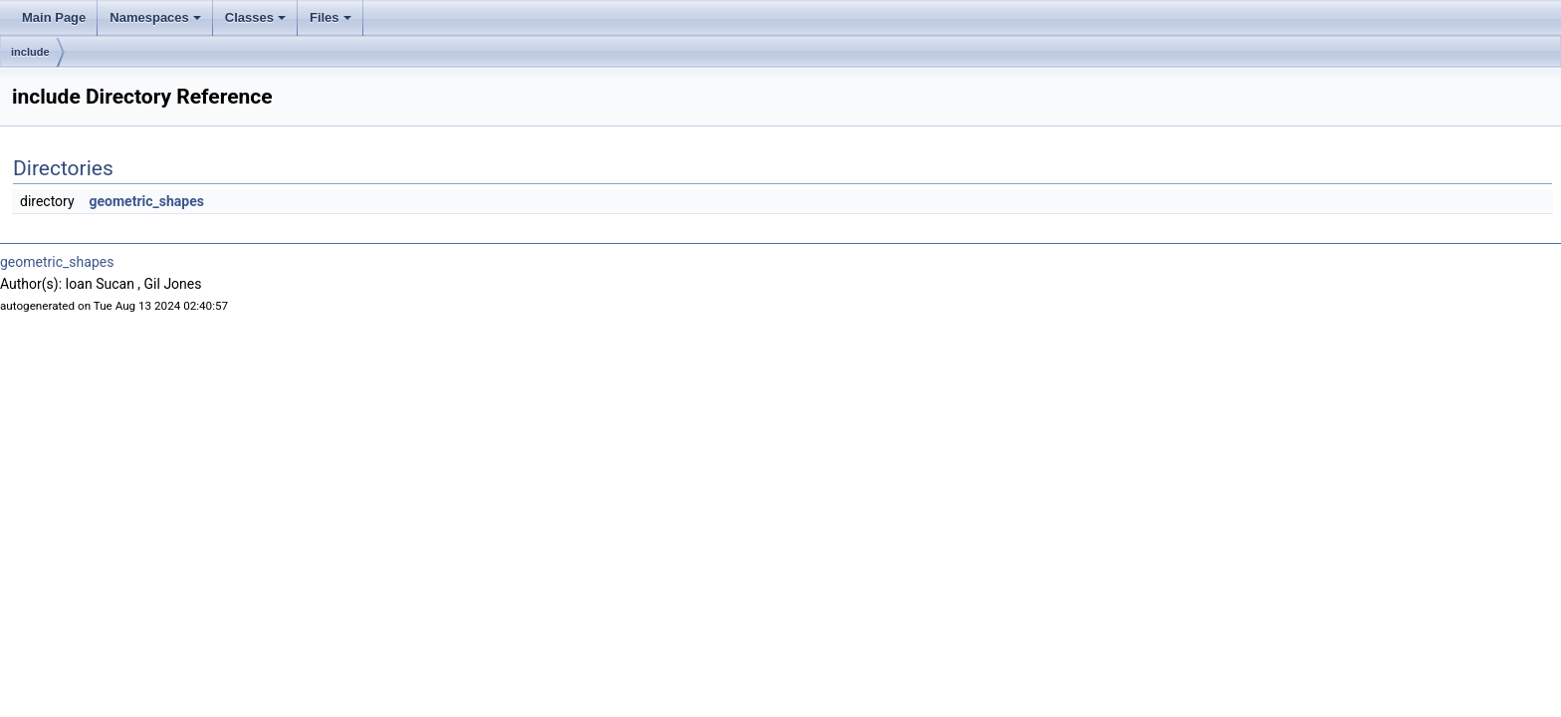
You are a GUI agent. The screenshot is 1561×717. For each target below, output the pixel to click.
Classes (255, 17)
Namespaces (155, 17)
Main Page (54, 17)
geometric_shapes (147, 201)
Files (330, 17)
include (30, 52)
